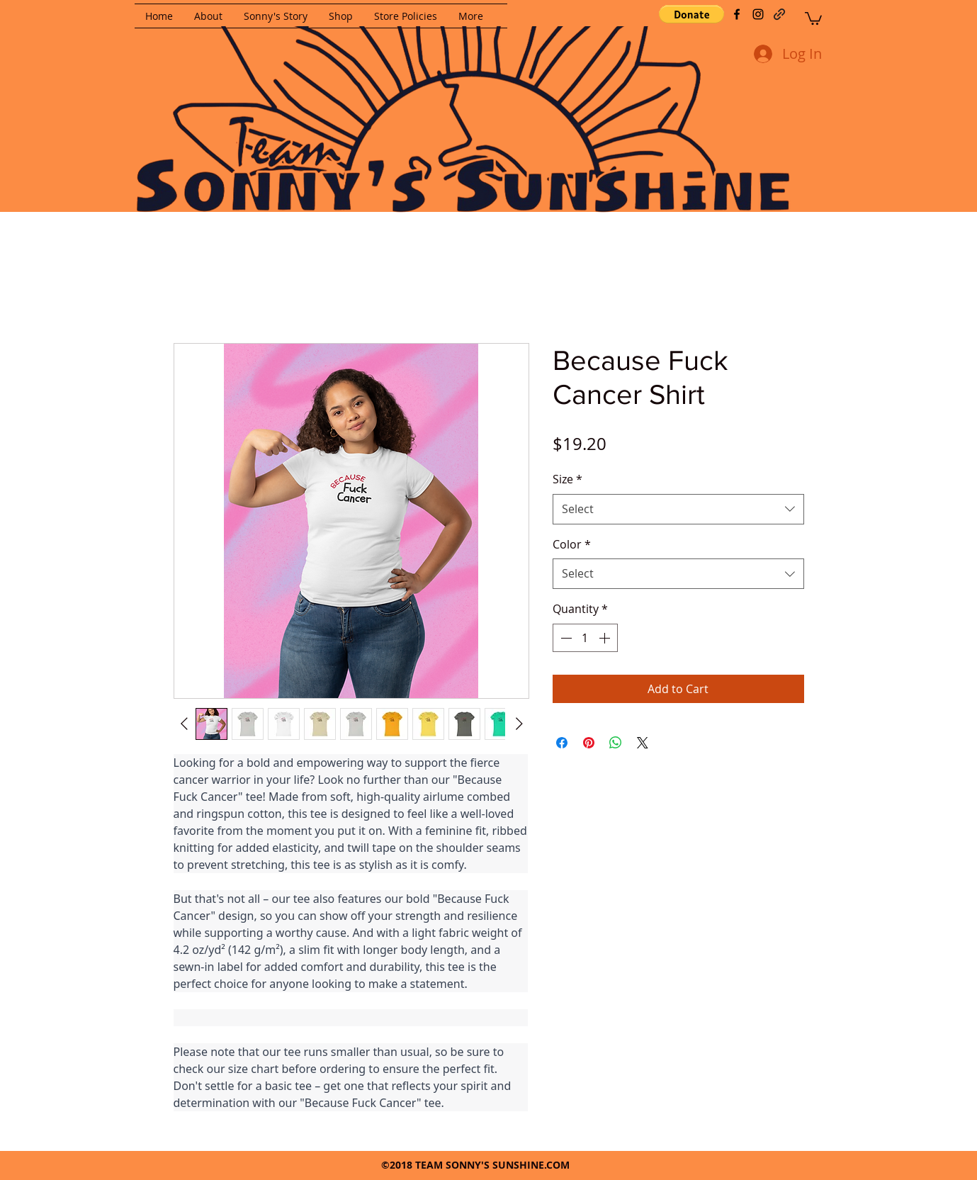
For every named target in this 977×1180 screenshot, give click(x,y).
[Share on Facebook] (561, 742)
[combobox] (678, 509)
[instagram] (758, 14)
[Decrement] (565, 637)
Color (572, 544)
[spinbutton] (585, 637)
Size (567, 479)
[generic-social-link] (779, 14)
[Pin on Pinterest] (588, 742)
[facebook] (737, 14)
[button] (691, 14)
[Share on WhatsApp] (615, 742)
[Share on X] (642, 742)
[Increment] (606, 637)
